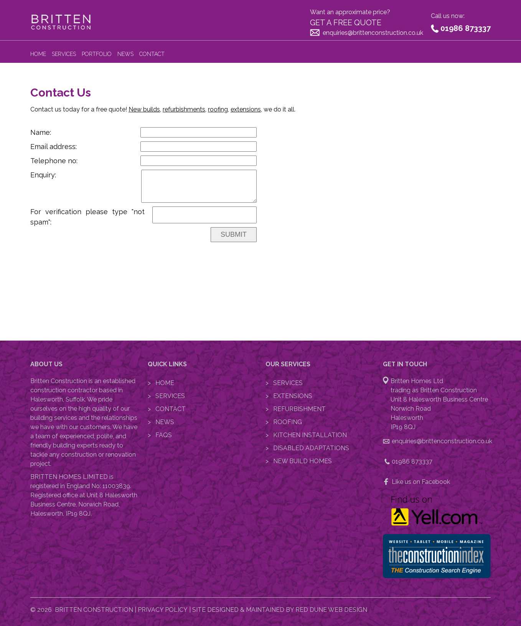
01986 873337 (465, 28)
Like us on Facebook (421, 481)
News (125, 54)
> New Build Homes (298, 461)
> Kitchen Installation (306, 435)
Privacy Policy (163, 609)
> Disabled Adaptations (307, 448)
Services (64, 54)
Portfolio (97, 54)
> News (161, 422)
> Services (166, 396)
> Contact (167, 409)
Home (38, 54)
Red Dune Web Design (331, 609)
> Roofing (283, 422)
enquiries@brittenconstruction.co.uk (373, 32)
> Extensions (288, 396)
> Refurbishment (295, 409)
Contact (152, 54)
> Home (161, 383)
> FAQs (160, 435)
